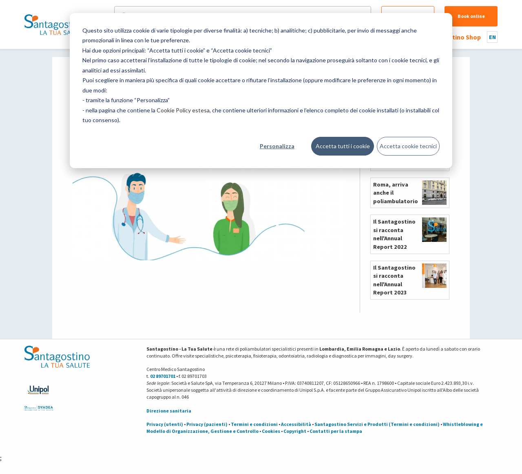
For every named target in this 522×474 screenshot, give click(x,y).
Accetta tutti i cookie (343, 146)
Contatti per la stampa (336, 431)
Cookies (271, 431)
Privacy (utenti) (164, 424)
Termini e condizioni (254, 424)
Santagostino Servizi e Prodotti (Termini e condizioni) (377, 424)
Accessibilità (296, 424)
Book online (471, 16)
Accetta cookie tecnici (408, 146)
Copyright (294, 431)
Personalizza (277, 146)
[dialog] (261, 90)
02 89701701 (162, 376)
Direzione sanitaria (168, 411)
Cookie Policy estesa (183, 110)
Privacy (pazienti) (207, 424)
